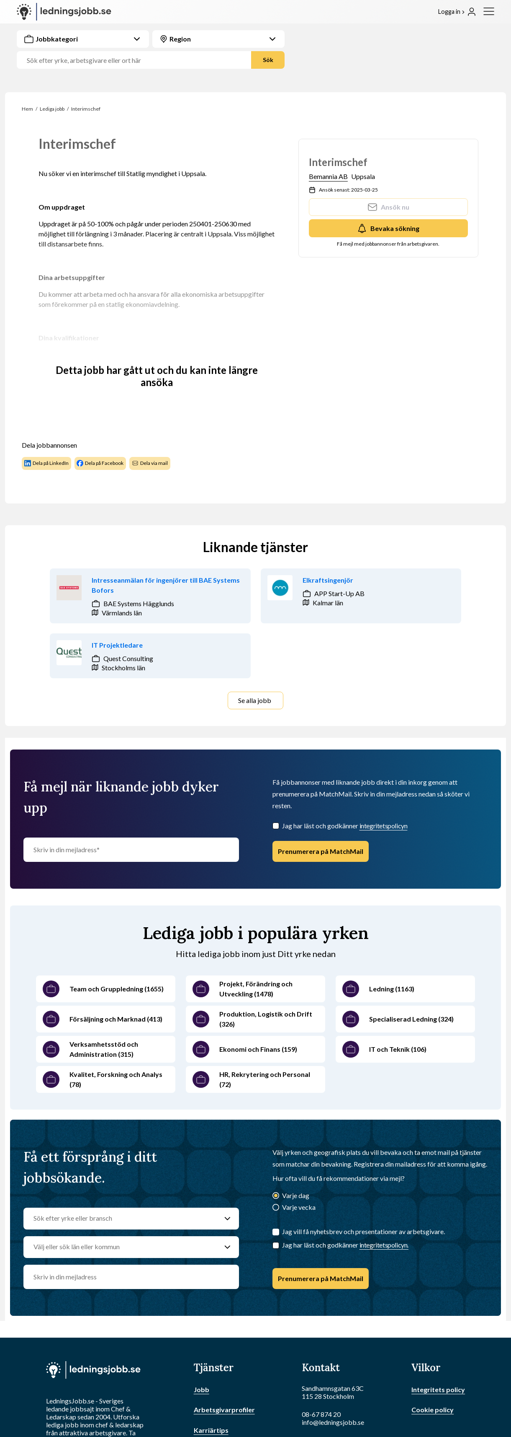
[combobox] (151, 49)
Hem (27, 109)
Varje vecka (299, 1207)
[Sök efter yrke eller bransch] (123, 1218)
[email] (131, 1277)
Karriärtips (211, 1430)
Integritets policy (438, 1389)
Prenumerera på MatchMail (320, 851)
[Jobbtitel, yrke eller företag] (137, 60)
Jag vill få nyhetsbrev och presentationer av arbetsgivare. (363, 1231)
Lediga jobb (52, 109)
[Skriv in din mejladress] (131, 850)
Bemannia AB (328, 176)
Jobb (201, 1389)
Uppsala (363, 176)
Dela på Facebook (100, 463)
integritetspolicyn (383, 826)
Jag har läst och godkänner (345, 826)
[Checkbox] (275, 825)
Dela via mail (150, 463)
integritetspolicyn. (383, 1245)
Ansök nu (388, 207)
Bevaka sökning (388, 228)
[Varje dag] (275, 1196)
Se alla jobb (254, 700)
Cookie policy (432, 1410)
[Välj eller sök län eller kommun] (123, 1247)
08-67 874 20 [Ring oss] (321, 1414)
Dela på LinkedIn (46, 463)
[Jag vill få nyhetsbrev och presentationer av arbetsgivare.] (275, 1232)
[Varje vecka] (275, 1208)
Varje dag (295, 1195)
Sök (268, 59)
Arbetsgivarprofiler (224, 1410)
